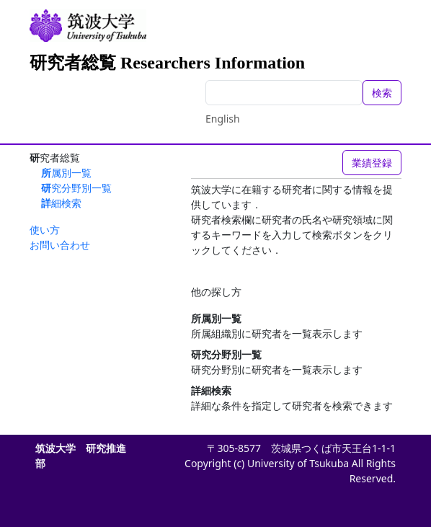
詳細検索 (61, 203)
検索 (382, 92)
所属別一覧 (66, 173)
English (222, 118)
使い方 (45, 229)
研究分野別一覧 (76, 188)
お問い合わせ (60, 245)
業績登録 (372, 162)
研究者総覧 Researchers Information (167, 62)
